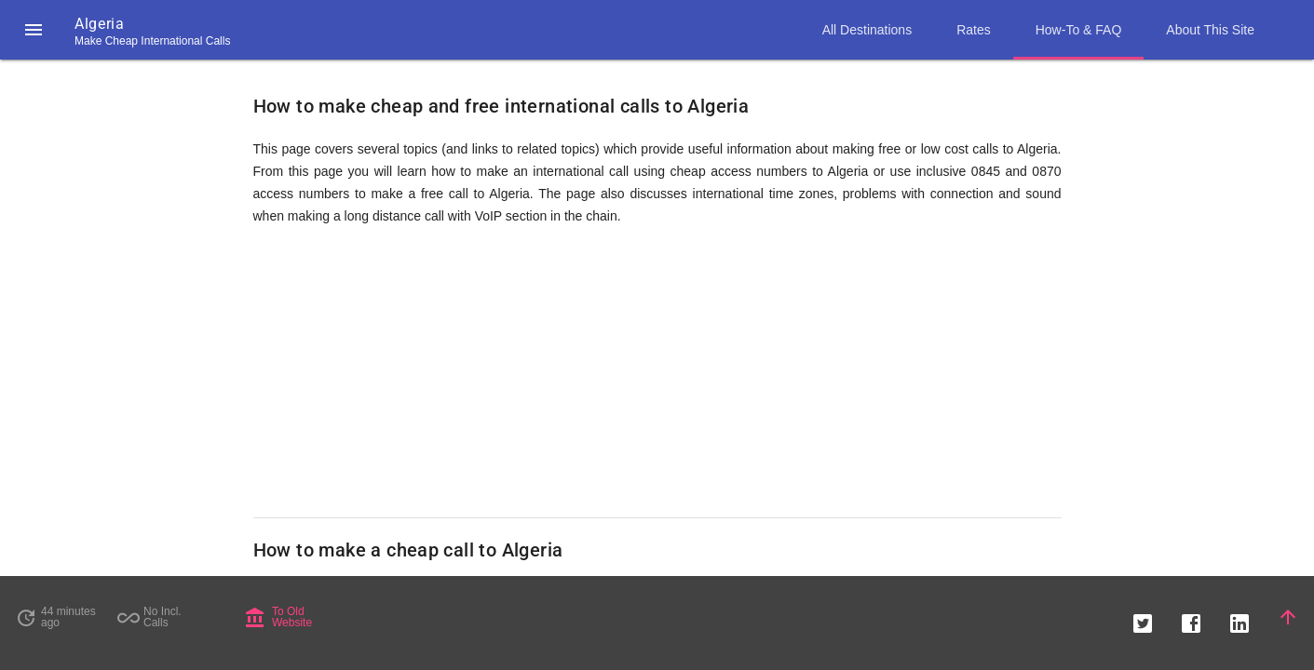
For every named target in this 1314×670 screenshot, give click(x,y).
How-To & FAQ (1079, 29)
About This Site (1210, 29)
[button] (33, 29)
